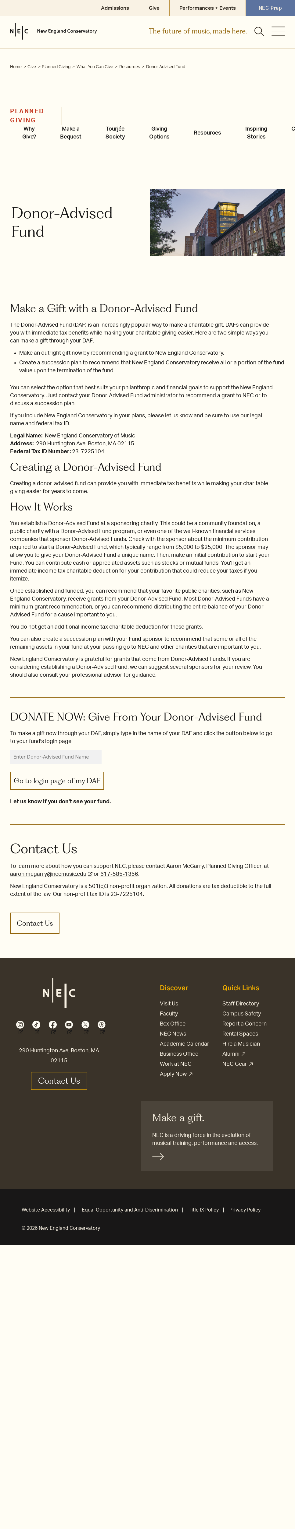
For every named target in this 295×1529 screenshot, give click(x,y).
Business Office (179, 1054)
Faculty (169, 1014)
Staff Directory (240, 1004)
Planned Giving (56, 67)
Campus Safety (241, 1014)
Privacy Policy (245, 1210)
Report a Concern (244, 1024)
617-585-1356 (119, 874)
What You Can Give (95, 67)
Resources (130, 67)
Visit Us (169, 1004)
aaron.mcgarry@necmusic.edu (48, 874)
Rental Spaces (240, 1034)
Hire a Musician (241, 1044)
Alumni (230, 1054)
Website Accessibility (46, 1210)
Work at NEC (176, 1064)
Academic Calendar (184, 1044)
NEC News (173, 1034)
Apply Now (173, 1074)
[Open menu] (278, 31)
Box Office (172, 1024)
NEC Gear (234, 1064)
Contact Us (35, 923)
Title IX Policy (204, 1210)
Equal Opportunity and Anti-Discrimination (130, 1210)
